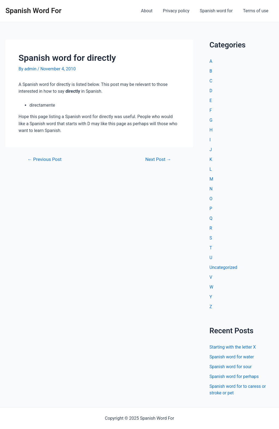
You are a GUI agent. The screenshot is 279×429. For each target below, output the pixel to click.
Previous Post (45, 159)
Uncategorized (224, 267)
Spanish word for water (232, 356)
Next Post (158, 159)
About (152, 10)
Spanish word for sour (231, 366)
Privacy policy (180, 10)
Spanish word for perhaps (234, 376)
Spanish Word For (33, 11)
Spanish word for (218, 10)
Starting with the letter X (233, 347)
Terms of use (256, 10)
